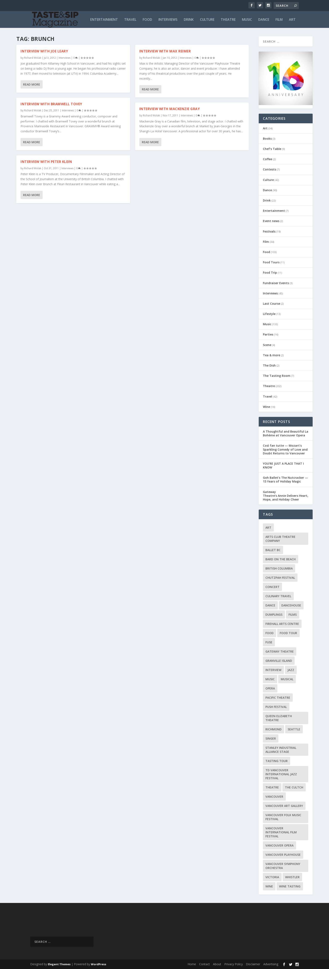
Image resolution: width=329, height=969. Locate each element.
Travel (130, 20)
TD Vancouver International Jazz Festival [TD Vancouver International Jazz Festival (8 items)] (281, 774)
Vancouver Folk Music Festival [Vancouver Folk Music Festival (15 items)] (283, 817)
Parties (268, 334)
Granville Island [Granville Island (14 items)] (278, 661)
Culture (207, 20)
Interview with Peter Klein (46, 161)
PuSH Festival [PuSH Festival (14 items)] (276, 707)
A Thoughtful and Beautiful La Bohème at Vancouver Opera (285, 433)
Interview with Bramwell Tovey (51, 103)
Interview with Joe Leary (44, 51)
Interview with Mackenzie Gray (169, 109)
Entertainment (104, 20)
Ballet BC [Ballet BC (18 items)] (273, 550)
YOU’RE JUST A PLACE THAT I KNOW (283, 465)
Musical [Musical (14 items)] (287, 679)
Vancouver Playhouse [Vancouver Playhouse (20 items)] (283, 855)
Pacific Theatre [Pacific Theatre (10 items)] (277, 698)
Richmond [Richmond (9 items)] (273, 729)
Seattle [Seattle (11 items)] (294, 729)
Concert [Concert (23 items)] (272, 587)
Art (292, 20)
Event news (271, 221)
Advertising (270, 964)
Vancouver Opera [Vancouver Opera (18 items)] (279, 845)
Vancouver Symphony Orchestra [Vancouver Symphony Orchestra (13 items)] (282, 866)
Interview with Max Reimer (165, 51)
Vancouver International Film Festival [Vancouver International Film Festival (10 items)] (281, 832)
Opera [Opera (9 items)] (270, 688)
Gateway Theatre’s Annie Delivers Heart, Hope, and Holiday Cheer (285, 495)
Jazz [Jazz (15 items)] (290, 670)
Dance (263, 20)
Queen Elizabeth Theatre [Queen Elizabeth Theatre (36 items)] (278, 718)
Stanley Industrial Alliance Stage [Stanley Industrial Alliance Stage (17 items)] (280, 750)
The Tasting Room (276, 376)
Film (279, 20)
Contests (269, 169)
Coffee (267, 159)
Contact (204, 964)
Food (147, 20)
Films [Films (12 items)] (293, 615)
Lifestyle (269, 314)
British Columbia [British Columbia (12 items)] (279, 568)
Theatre (228, 20)
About (217, 964)
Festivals (269, 231)
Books (267, 138)
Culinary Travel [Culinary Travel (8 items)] (278, 596)
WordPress (98, 964)
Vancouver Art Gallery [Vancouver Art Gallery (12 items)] (284, 806)
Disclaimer (253, 964)
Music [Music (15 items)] (270, 679)
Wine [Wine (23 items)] (269, 886)
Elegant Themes (59, 964)
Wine (266, 407)
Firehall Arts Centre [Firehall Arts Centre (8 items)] (282, 624)
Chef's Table (272, 149)
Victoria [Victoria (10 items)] (272, 877)
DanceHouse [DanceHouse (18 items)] (291, 605)
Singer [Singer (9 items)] (270, 738)
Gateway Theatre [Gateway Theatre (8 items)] (279, 651)
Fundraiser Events (276, 283)
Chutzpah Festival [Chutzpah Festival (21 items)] (280, 578)
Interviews (168, 20)
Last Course (271, 304)
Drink (189, 20)
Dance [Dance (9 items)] (270, 605)
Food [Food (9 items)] (269, 633)
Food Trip (270, 272)
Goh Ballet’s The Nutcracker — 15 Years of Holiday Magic (285, 479)
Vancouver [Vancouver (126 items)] (274, 797)
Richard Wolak (32, 58)
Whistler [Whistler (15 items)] (292, 877)
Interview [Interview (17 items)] (273, 670)
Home (192, 964)
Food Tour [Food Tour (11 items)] (288, 633)
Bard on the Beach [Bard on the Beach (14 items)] (280, 559)
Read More (31, 84)
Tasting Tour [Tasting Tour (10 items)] (276, 761)
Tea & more (271, 355)
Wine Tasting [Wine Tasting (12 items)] (289, 886)
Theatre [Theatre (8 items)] (272, 787)
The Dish (269, 365)
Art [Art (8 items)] (268, 527)
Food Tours (271, 262)
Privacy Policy (233, 964)
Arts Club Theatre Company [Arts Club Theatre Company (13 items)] (280, 539)
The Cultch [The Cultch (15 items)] (294, 787)
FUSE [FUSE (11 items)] (268, 642)
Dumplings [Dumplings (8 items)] (273, 615)
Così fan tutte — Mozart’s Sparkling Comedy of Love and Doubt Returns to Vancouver (285, 449)
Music (247, 20)
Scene (267, 345)
